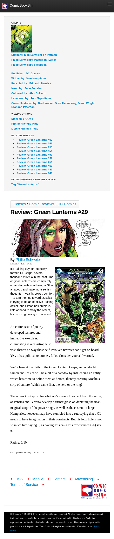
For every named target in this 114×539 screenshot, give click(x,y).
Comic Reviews (41, 204)
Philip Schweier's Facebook (29, 64)
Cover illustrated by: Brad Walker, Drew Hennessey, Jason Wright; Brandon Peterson (53, 105)
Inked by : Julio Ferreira (26, 88)
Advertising (83, 479)
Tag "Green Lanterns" (25, 184)
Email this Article (22, 118)
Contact (59, 479)
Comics (19, 204)
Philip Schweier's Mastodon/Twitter (33, 59)
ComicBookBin (17, 6)
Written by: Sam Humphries (28, 78)
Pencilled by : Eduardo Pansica (31, 83)
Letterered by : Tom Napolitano (31, 98)
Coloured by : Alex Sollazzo (28, 93)
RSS (19, 479)
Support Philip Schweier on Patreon (34, 54)
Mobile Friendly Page (24, 128)
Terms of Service (24, 485)
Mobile (37, 479)
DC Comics (67, 204)
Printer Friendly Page (24, 123)
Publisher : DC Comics (25, 73)
